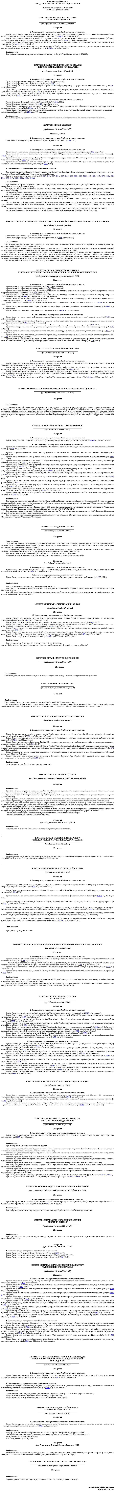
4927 (44, 176)
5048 (36, 758)
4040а (108, 1055)
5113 (82, 1105)
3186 (24, 1017)
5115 (32, 744)
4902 (14, 1073)
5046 (92, 341)
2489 (60, 238)
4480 (25, 296)
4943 (12, 375)
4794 (13, 1316)
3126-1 (37, 91)
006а (25, 323)
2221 (6, 1309)
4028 (40, 104)
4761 (80, 965)
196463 (70, 1177)
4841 (91, 909)
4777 (18, 482)
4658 (61, 920)
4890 (44, 490)
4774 (85, 1033)
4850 (12, 486)
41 (112, 457)
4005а (108, 317)
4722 (112, 1289)
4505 (112, 1335)
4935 (4, 903)
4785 (62, 310)
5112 (15, 740)
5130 (66, 1255)
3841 (20, 1333)
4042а (47, 1388)
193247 (103, 1175)
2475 (97, 1312)
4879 (103, 176)
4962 (76, 176)
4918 (4, 156)
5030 (23, 160)
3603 (35, 293)
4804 (53, 1065)
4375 (27, 1299)
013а (83, 1053)
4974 (7, 178)
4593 (80, 176)
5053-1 (68, 1097)
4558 (19, 1061)
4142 (51, 626)
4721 (84, 634)
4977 (48, 176)
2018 (87, 1013)
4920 (4, 973)
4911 (112, 176)
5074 (45, 164)
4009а (60, 36)
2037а (30, 108)
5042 (71, 369)
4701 (77, 1031)
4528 (26, 1341)
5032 (14, 494)
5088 (28, 1327)
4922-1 (18, 44)
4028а (16, 178)
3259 (49, 289)
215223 (83, 1177)
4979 (23, 961)
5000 (56, 102)
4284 (23, 463)
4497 (27, 620)
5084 (12, 449)
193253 (109, 1175)
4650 (6, 474)
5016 (57, 176)
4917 (98, 176)
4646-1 (99, 896)
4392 (96, 1027)
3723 (37, 1045)
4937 (53, 176)
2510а (108, 967)
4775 (99, 577)
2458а (29, 112)
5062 (28, 736)
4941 (53, 83)
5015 (89, 176)
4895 (112, 327)
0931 (23, 1283)
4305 (22, 467)
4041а (58, 1377)
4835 (18, 95)
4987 (62, 176)
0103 (66, 176)
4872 (112, 748)
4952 (60, 1069)
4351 (25, 1025)
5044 (92, 325)
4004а (108, 306)
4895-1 (107, 331)
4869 (100, 302)
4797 (33, 886)
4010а (50, 48)
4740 (66, 40)
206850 (77, 1177)
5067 (41, 365)
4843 (54, 1037)
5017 (11, 178)
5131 (62, 1257)
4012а (21, 178)
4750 (4, 1305)
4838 (71, 176)
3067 (18, 1137)
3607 (49, 636)
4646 (14, 892)
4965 (89, 377)
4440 (50, 471)
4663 (112, 476)
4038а (92, 440)
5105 (4, 1101)
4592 (16, 630)
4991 (94, 176)
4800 (29, 300)
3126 (111, 85)
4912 (92, 152)
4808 (32, 571)
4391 (6, 337)
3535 (13, 1021)
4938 (2, 178)
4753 (107, 176)
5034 (47, 1203)
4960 (40, 1426)
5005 (85, 176)
